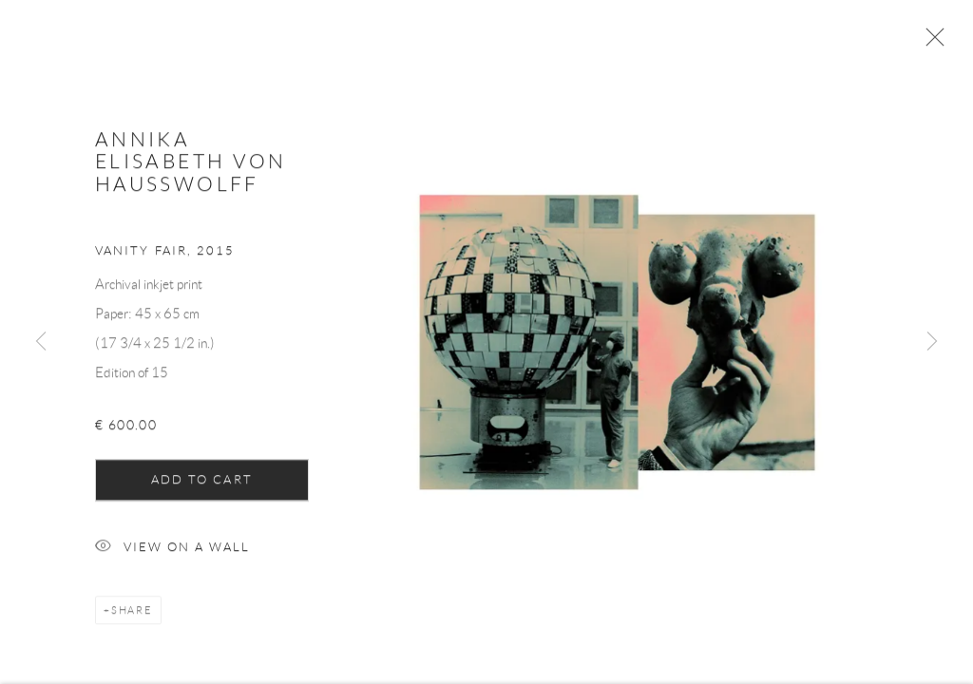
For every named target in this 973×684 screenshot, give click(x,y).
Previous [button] (41, 342)
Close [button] (930, 42)
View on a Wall (172, 552)
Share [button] (132, 614)
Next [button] (932, 342)
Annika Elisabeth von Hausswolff (191, 166)
